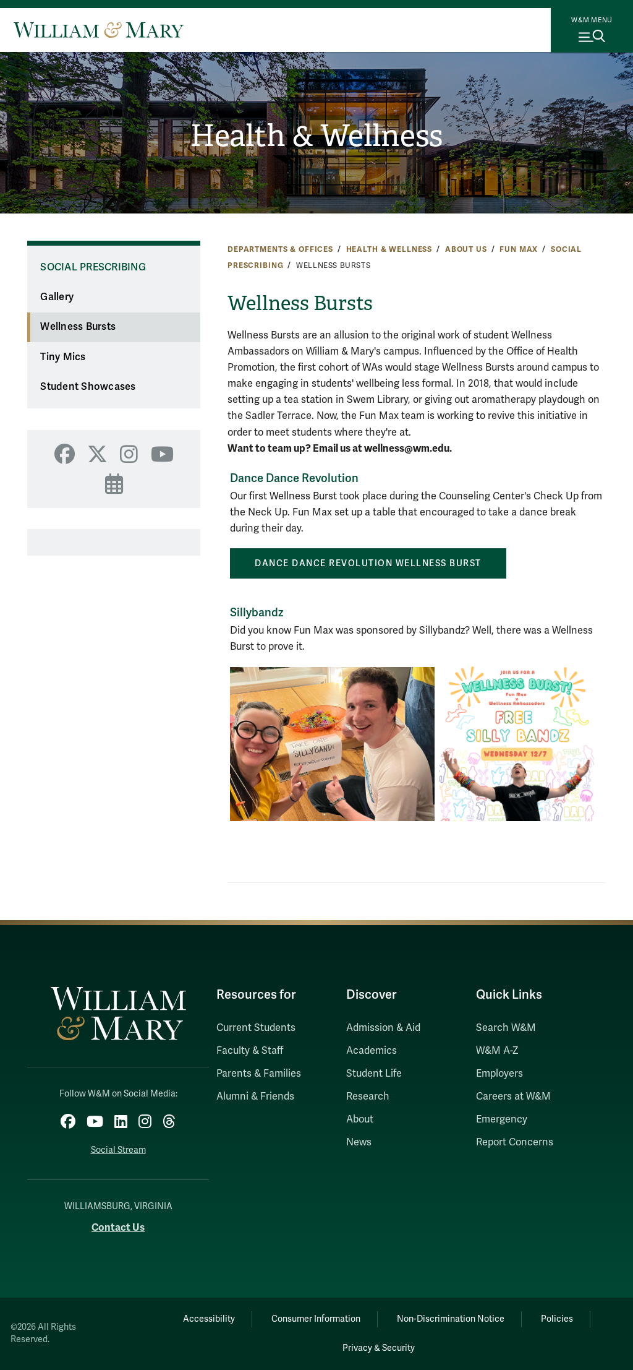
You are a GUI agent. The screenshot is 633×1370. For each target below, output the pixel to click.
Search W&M (506, 1028)
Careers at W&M (513, 1096)
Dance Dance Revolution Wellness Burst (368, 563)
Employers (499, 1073)
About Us (466, 249)
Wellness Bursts (78, 327)
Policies (557, 1319)
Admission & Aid (383, 1028)
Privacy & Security (378, 1348)
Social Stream (118, 1150)
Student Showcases (87, 387)
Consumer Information (315, 1319)
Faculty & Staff (249, 1051)
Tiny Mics (62, 357)
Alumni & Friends (255, 1096)
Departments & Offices (280, 249)
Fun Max (518, 249)
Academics (371, 1051)
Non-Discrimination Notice (450, 1319)
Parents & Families (258, 1073)
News (359, 1142)
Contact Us (118, 1227)
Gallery (57, 297)
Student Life (374, 1073)
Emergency (501, 1119)
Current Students (255, 1028)
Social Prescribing (93, 267)
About (359, 1119)
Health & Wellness (316, 136)
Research (367, 1096)
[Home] (99, 29)
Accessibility (209, 1319)
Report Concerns (514, 1142)
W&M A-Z (497, 1051)
